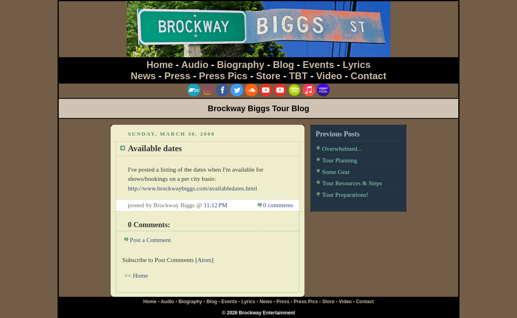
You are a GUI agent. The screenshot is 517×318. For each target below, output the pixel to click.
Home (160, 64)
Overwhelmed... (342, 148)
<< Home (136, 275)
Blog (283, 64)
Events (318, 64)
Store (268, 75)
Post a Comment (150, 239)
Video (329, 75)
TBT (298, 75)
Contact (368, 75)
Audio (195, 64)
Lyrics (357, 64)
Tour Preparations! (345, 194)
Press (177, 75)
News (143, 75)
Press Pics (223, 75)
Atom (204, 259)
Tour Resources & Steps (352, 183)
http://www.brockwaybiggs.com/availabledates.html (192, 188)
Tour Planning (339, 160)
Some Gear (336, 171)
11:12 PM (215, 205)
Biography (240, 64)
